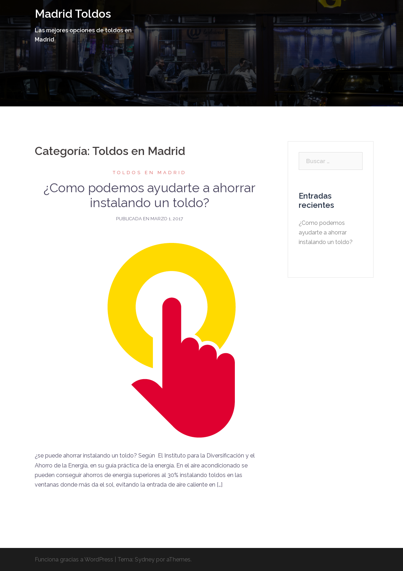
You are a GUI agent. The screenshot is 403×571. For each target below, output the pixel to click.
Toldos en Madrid (150, 172)
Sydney (145, 559)
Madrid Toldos (73, 13)
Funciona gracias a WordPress (74, 559)
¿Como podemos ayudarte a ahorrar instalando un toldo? (149, 195)
